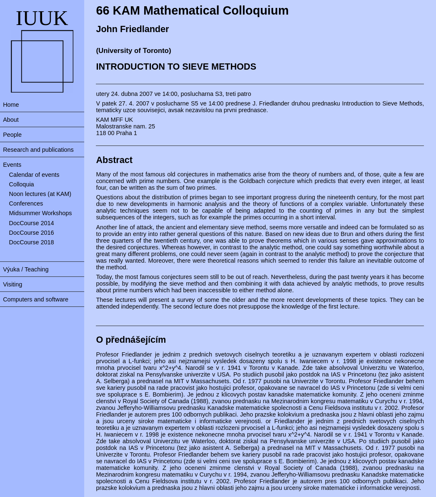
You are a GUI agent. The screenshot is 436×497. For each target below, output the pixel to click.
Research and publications (38, 149)
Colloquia (21, 184)
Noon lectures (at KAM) (40, 194)
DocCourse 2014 (31, 223)
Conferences (26, 203)
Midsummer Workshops (40, 213)
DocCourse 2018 (31, 242)
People (12, 134)
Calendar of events (34, 174)
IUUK (42, 18)
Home (11, 104)
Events (12, 164)
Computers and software (35, 299)
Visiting (12, 284)
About (11, 119)
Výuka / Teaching (25, 269)
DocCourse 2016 (31, 232)
